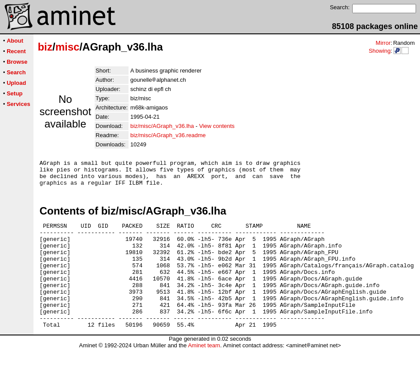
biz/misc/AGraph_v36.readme (168, 135)
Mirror (383, 43)
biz (45, 47)
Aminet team (204, 371)
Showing (379, 50)
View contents (217, 126)
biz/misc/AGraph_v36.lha (162, 126)
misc (67, 47)
